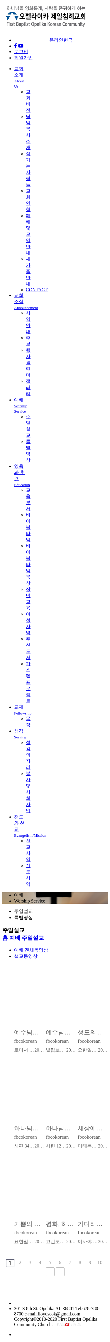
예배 (20, 405)
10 (99, 1262)
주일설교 (33, 938)
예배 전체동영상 (31, 949)
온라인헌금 (61, 40)
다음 (50, 1271)
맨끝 (60, 1271)
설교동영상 (26, 956)
